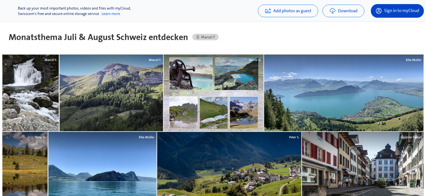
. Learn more (110, 13)
